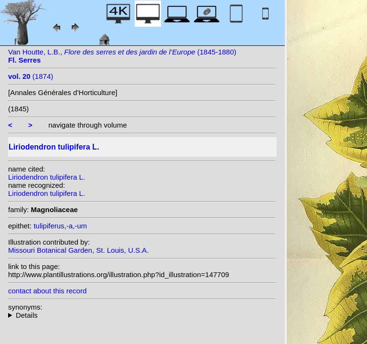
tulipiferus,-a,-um (60, 226)
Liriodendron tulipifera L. (46, 177)
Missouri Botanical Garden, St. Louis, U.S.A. (78, 250)
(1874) (30, 76)
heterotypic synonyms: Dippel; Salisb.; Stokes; (142, 315)
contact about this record (47, 291)
